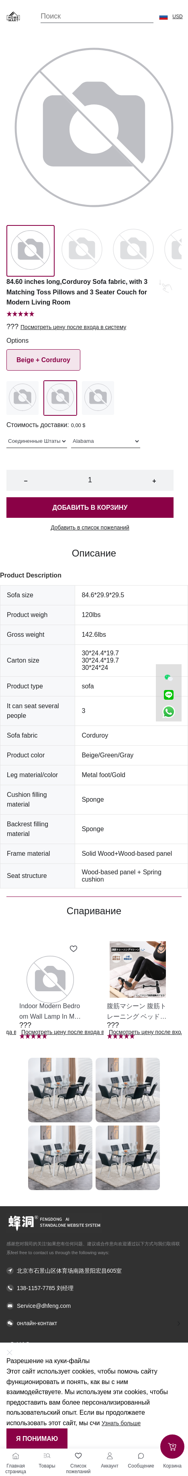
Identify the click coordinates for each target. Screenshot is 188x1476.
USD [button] (177, 16)
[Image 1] (82, 251)
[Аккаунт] (110, 1456)
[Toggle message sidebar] (141, 1456)
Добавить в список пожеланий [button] (90, 527)
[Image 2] (133, 251)
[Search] (97, 16)
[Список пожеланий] (78, 1456)
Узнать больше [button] (121, 1423)
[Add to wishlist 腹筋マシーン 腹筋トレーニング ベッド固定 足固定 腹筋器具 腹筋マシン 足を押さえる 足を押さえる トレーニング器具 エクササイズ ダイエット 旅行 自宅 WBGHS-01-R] (161, 948)
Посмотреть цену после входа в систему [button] (73, 327)
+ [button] (154, 480)
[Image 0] (30, 251)
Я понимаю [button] (37, 1438)
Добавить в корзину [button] (90, 507)
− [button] (25, 480)
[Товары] (47, 1456)
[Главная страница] (16, 1456)
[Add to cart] (172, 1446)
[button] (163, 17)
